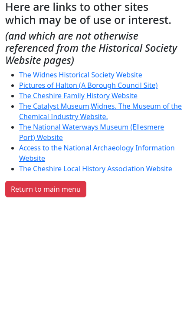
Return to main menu (46, 189)
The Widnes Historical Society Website (80, 75)
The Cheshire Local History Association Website (95, 168)
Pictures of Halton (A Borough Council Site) (88, 85)
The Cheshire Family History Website (78, 95)
